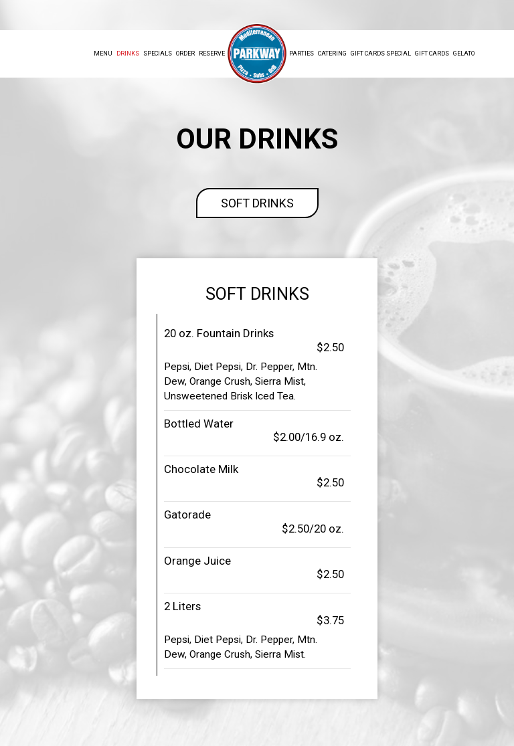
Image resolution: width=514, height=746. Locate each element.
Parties (301, 53)
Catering (332, 53)
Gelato (464, 53)
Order (185, 53)
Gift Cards (432, 53)
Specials (157, 53)
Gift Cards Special (381, 53)
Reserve (212, 53)
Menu (103, 53)
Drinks (127, 53)
